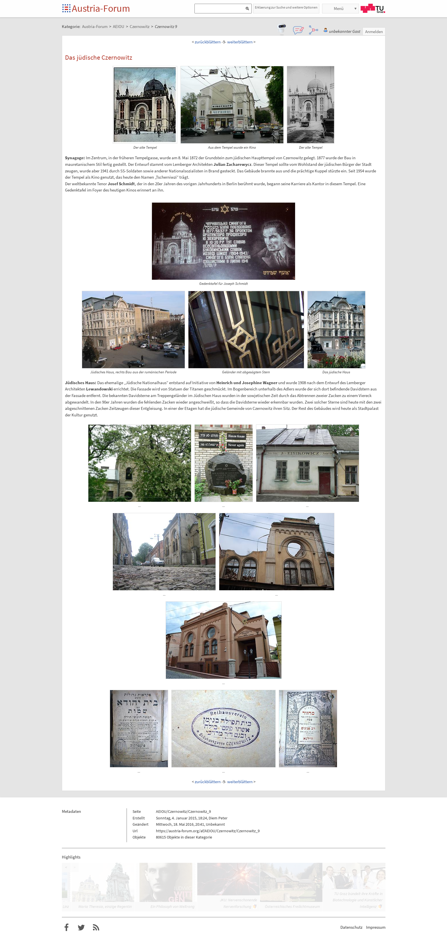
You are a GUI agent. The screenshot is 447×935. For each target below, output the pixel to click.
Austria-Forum (101, 8)
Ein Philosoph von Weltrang (172, 906)
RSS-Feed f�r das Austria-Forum (96, 927)
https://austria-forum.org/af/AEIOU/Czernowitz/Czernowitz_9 (208, 830)
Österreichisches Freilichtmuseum (292, 906)
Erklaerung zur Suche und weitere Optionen (286, 7)
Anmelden (374, 31)
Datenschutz (351, 927)
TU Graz (373, 8)
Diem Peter (218, 818)
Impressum (375, 927)
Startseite (67, 9)
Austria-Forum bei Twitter (81, 927)
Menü (339, 8)
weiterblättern (240, 42)
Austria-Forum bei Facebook (66, 927)
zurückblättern (208, 42)
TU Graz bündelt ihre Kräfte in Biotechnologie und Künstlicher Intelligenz (358, 900)
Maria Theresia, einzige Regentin (105, 906)
